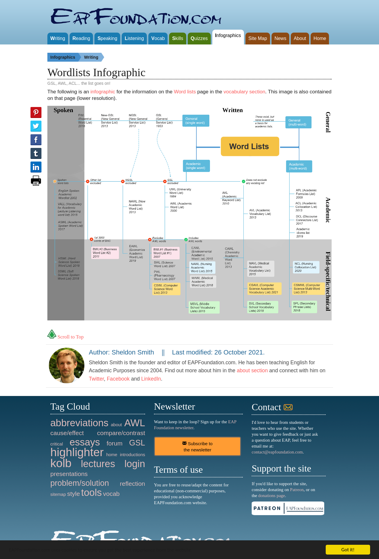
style (73, 493)
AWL (134, 422)
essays (85, 442)
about (116, 424)
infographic (103, 92)
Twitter (96, 379)
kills (177, 38)
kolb (61, 463)
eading (81, 38)
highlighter (77, 452)
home (112, 454)
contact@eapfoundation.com (277, 452)
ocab (158, 38)
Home (320, 38)
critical (56, 443)
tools (91, 492)
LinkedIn (151, 379)
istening (134, 38)
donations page (271, 495)
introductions (132, 454)
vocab (111, 493)
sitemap (58, 494)
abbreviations (79, 422)
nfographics (228, 35)
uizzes (199, 38)
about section (252, 370)
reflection (132, 483)
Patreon (297, 489)
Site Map (257, 38)
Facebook (118, 379)
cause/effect (67, 432)
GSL (137, 442)
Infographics (65, 57)
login (134, 463)
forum (115, 443)
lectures (98, 463)
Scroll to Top (65, 337)
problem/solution (79, 483)
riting (57, 38)
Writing (94, 57)
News (280, 38)
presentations (69, 473)
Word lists (185, 92)
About (300, 38)
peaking (107, 38)
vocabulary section (244, 92)
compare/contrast (121, 432)
